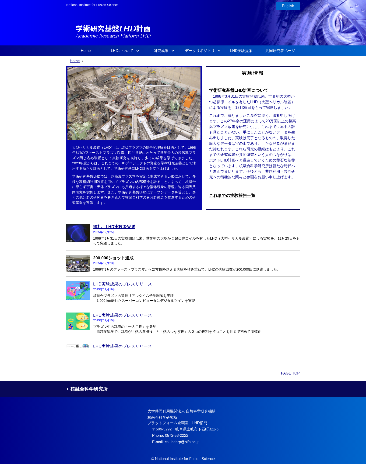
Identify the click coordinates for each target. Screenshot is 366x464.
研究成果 (161, 51)
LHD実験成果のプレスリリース (122, 284)
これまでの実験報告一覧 (232, 195)
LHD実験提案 (241, 51)
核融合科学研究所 (87, 389)
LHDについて (122, 51)
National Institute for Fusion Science (92, 5)
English (288, 6)
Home (86, 51)
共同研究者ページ (280, 51)
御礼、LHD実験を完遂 (114, 226)
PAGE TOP (290, 373)
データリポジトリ (200, 51)
